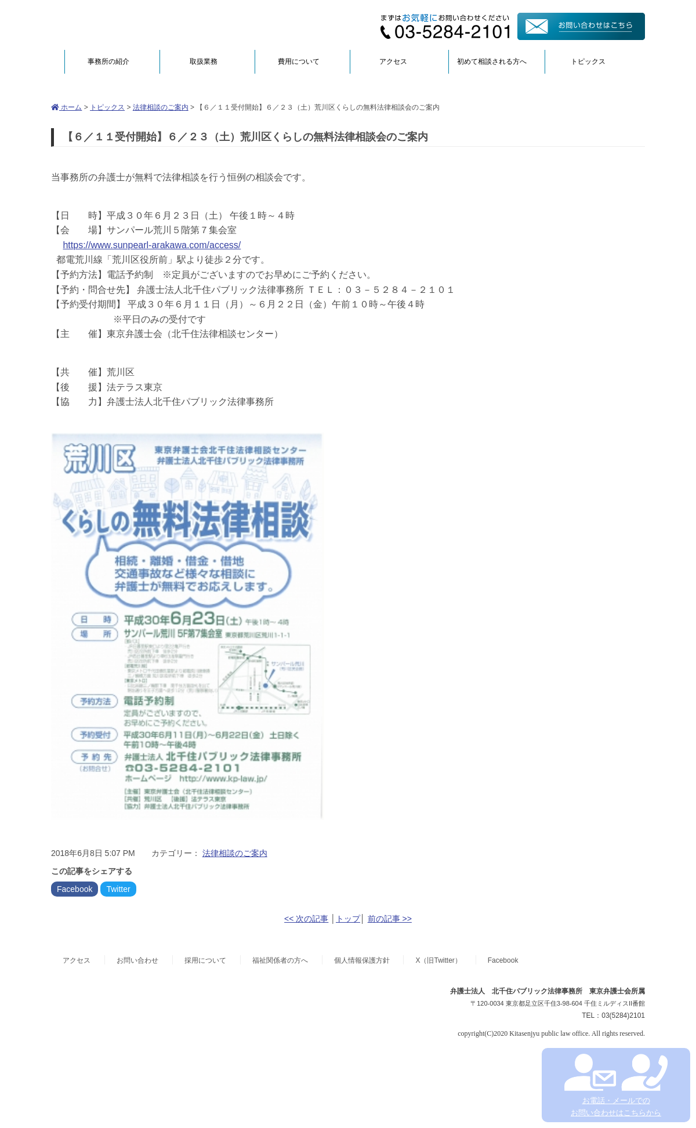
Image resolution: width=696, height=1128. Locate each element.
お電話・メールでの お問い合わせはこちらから (615, 1085)
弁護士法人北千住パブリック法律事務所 (163, 24)
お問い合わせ (137, 960)
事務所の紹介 (108, 61)
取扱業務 (203, 61)
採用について (205, 960)
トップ (348, 918)
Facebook (74, 889)
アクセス (393, 61)
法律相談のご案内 (160, 107)
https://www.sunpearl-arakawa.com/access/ (152, 245)
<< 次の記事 (306, 918)
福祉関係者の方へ (280, 960)
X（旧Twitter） (438, 960)
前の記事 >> (390, 918)
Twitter (118, 889)
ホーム (66, 107)
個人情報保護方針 (362, 960)
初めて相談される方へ (492, 61)
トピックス (588, 61)
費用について (299, 61)
